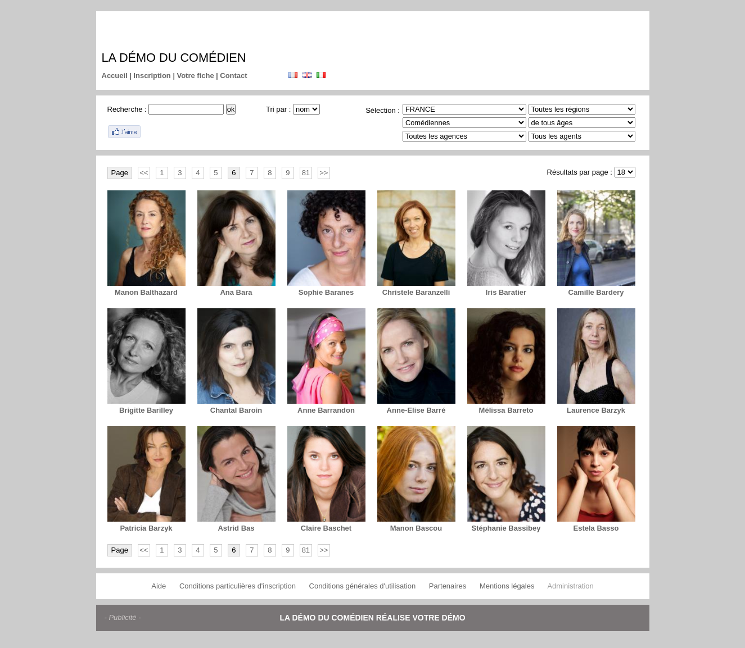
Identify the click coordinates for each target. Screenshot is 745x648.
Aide (158, 586)
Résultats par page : (579, 172)
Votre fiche (195, 75)
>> (323, 172)
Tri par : (278, 109)
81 (306, 172)
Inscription (151, 75)
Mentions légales (507, 586)
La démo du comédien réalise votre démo (372, 617)
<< (143, 172)
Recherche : (127, 109)
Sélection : (382, 110)
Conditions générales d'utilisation (362, 586)
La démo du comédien (174, 58)
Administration (570, 586)
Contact (233, 75)
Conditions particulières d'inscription (237, 586)
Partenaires (447, 586)
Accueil (115, 75)
